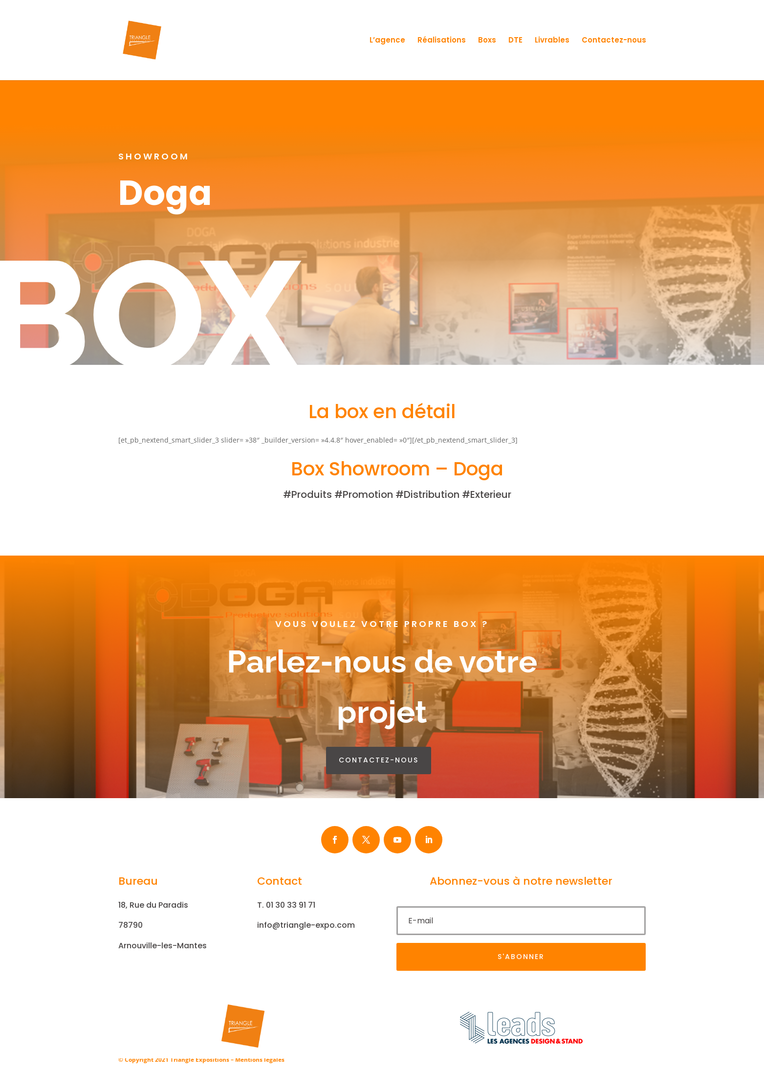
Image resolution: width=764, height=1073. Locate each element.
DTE (515, 41)
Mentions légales (259, 1059)
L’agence (387, 41)
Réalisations (441, 41)
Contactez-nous (614, 41)
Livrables (552, 41)
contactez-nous (378, 760)
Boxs (487, 41)
